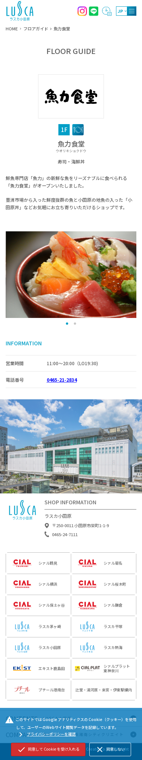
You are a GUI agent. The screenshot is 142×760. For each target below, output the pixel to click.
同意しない (110, 749)
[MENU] (131, 11)
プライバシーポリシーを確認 (46, 734)
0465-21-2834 (62, 379)
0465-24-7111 (65, 536)
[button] (67, 323)
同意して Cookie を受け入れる (48, 749)
